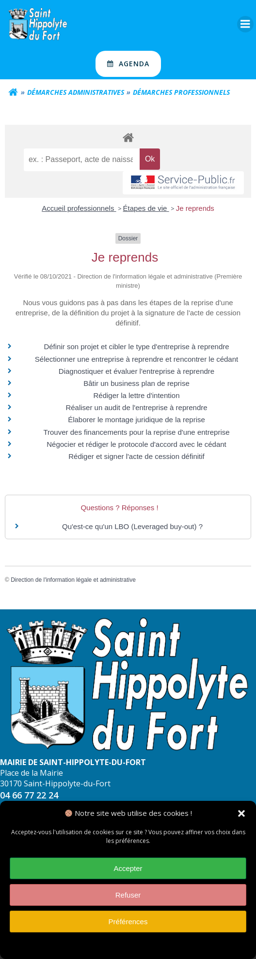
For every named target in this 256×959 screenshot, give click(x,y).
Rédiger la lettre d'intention (137, 395)
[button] (241, 813)
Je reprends (195, 208)
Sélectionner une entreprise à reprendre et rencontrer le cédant (136, 359)
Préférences (128, 921)
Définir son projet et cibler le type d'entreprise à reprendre (136, 346)
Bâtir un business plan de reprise (136, 383)
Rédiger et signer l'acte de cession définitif (136, 456)
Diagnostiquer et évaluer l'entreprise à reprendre (136, 371)
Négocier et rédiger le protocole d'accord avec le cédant (136, 444)
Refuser (128, 895)
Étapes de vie (146, 208)
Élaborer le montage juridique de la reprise (136, 419)
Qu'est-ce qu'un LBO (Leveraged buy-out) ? (132, 526)
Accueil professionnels (79, 208)
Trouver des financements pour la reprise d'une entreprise (136, 432)
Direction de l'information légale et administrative (73, 579)
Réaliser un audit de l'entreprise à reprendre (136, 407)
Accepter (127, 868)
